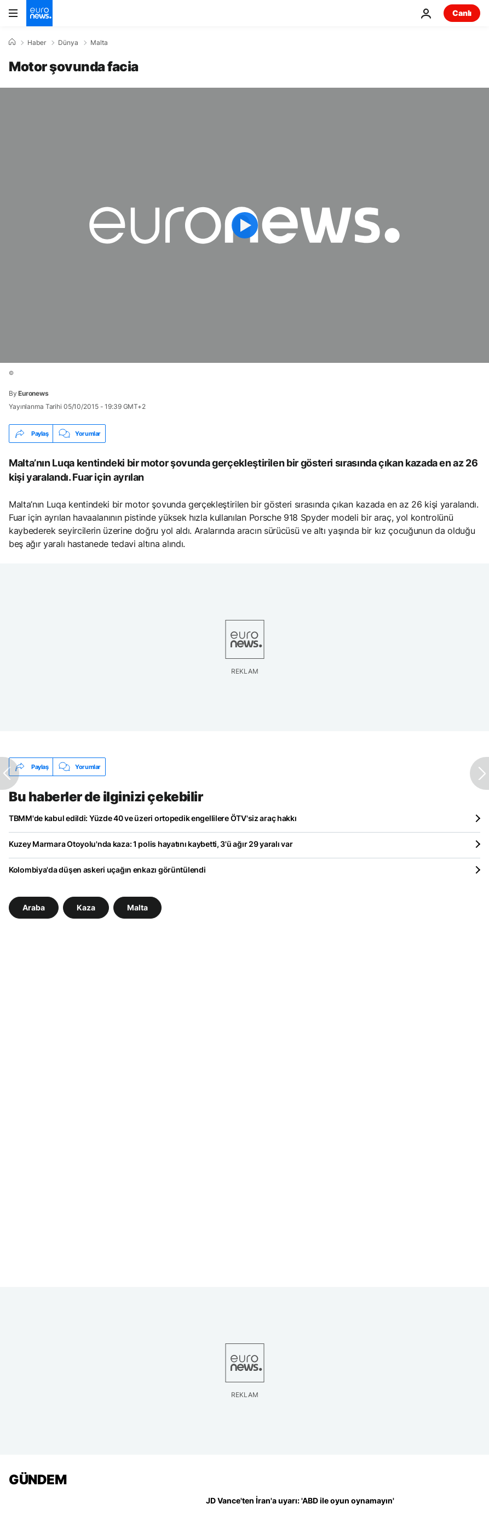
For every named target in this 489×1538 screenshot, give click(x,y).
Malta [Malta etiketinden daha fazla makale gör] (137, 907)
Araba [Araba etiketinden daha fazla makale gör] (33, 907)
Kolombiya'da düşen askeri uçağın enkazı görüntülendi (107, 869)
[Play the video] (244, 225)
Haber (36, 42)
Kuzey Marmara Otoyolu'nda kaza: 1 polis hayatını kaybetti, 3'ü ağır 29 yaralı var (150, 843)
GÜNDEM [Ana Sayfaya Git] (37, 1480)
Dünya (68, 42)
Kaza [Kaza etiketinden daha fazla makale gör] (86, 907)
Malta (99, 42)
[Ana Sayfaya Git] (39, 13)
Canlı (461, 13)
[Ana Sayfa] (12, 42)
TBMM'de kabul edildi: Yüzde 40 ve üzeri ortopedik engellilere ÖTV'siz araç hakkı (153, 818)
